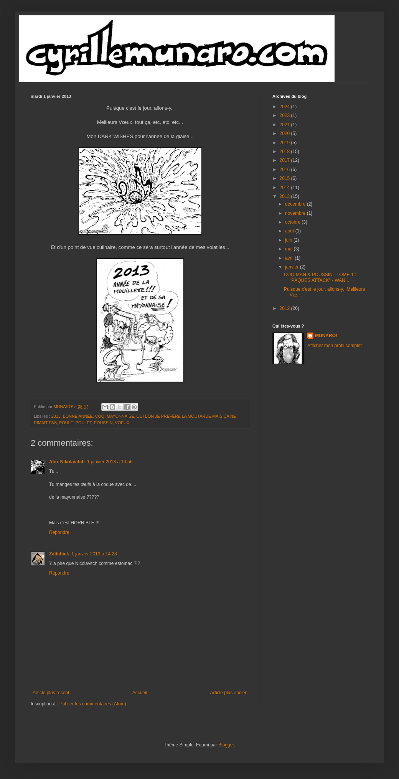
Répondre (59, 532)
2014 (285, 187)
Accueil (139, 692)
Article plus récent (51, 692)
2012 (285, 308)
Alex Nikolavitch (67, 461)
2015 (285, 178)
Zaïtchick (59, 554)
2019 (285, 142)
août (290, 231)
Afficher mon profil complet (334, 345)
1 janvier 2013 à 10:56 (110, 461)
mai (289, 249)
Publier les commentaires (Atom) (92, 704)
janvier (292, 267)
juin (289, 240)
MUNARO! (326, 335)
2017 (285, 160)
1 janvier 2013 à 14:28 (94, 554)
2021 (285, 124)
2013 (56, 416)
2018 (285, 151)
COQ (100, 416)
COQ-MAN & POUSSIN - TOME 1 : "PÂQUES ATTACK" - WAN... (320, 277)
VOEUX (122, 422)
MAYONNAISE (120, 416)
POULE (66, 422)
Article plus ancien (228, 692)
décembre (296, 204)
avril (290, 258)
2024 (285, 106)
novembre (296, 213)
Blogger (226, 745)
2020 (285, 133)
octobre (293, 222)
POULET (84, 422)
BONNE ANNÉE (78, 416)
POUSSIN (103, 422)
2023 (285, 115)
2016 (285, 169)
